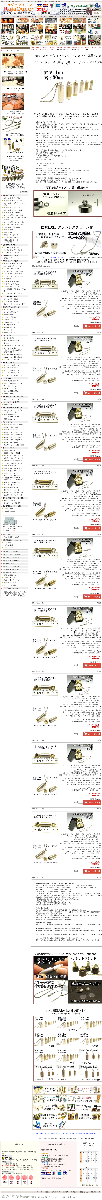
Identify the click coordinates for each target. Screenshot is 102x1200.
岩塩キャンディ (9, 258)
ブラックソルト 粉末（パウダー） (15, 271)
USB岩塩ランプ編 (9, 577)
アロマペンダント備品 (11, 442)
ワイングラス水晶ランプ (11, 373)
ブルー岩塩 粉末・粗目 (11, 281)
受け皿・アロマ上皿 (10, 388)
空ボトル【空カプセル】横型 (13, 468)
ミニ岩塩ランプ (9, 309)
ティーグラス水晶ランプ (11, 370)
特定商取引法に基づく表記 (11, 569)
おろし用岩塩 (8, 232)
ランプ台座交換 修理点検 (11, 391)
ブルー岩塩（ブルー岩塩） (12, 227)
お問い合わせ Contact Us (11, 588)
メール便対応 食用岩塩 (11, 237)
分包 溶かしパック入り (11, 284)
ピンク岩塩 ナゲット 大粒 (13, 210)
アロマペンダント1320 (11, 429)
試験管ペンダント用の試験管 (13, 460)
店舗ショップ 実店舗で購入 (12, 557)
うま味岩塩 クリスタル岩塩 (13, 250)
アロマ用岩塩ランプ (10, 327)
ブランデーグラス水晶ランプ (13, 375)
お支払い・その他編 (10, 585)
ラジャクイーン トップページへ (13, 51)
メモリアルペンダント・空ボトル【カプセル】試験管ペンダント (63, 47)
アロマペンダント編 (10, 582)
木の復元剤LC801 (9, 511)
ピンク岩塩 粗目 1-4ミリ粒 (13, 200)
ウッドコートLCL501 (10, 508)
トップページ (17, 16)
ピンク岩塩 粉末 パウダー (13, 198)
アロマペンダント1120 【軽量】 (14, 424)
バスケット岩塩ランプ (11, 317)
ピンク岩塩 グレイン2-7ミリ (13, 266)
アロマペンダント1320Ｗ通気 (13, 437)
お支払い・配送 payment (11, 554)
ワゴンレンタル (9, 547)
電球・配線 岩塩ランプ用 (11, 381)
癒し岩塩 (6, 343)
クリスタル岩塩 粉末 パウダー (14, 215)
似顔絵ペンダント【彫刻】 (12, 453)
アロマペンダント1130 (11, 427)
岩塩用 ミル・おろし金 (11, 235)
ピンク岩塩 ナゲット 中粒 (13, 207)
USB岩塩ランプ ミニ (11, 320)
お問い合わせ (62, 16)
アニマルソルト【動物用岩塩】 (13, 357)
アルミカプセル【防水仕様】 (13, 482)
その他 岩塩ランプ (10, 332)
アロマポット (8, 330)
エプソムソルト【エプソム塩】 (13, 293)
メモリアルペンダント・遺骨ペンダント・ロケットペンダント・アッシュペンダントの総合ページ (66, 1133)
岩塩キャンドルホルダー (11, 340)
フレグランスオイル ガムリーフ (14, 399)
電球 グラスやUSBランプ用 (13, 383)
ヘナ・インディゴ (10, 404)
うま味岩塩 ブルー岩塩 (11, 252)
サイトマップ (84, 16)
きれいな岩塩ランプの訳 (11, 537)
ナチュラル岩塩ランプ (11, 312)
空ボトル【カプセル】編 (11, 580)
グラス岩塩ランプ (9, 325)
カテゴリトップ (36, 47)
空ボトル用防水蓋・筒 (11, 487)
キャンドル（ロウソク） (11, 386)
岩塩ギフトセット (9, 500)
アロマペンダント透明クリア (13, 440)
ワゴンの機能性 (9, 545)
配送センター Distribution (11, 560)
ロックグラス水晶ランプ (11, 365)
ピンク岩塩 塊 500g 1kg (12, 212)
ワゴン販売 (7, 542)
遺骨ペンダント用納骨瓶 (11, 490)
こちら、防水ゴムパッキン (56, 257)
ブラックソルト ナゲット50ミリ (14, 276)
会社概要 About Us (10, 551)
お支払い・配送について (30, 16)
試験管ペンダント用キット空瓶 (13, 458)
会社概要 (44, 16)
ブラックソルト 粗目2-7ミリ (13, 273)
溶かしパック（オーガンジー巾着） (15, 304)
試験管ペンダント (9, 450)
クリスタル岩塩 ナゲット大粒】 (14, 224)
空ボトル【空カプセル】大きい (13, 471)
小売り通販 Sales (8, 563)
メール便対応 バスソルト (12, 286)
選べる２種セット (9, 279)
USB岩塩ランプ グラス (11, 322)
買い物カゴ (52, 16)
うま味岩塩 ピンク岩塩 (11, 247)
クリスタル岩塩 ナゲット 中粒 (14, 222)
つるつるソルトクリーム (11, 301)
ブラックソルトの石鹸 (11, 299)
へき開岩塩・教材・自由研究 (13, 354)
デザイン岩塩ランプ (10, 314)
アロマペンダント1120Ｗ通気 (13, 435)
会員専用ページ (95, 16)
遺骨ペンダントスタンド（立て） (14, 492)
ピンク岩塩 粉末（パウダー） (13, 263)
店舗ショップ (73, 16)
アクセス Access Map (11, 566)
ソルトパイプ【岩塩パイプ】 (13, 359)
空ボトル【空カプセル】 (11, 466)
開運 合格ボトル (9, 419)
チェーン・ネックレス (11, 485)
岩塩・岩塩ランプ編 (10, 575)
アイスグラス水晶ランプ (11, 367)
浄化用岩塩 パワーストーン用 (13, 345)
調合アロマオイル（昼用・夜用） (14, 445)
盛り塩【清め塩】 (9, 338)
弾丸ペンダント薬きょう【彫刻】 (14, 455)
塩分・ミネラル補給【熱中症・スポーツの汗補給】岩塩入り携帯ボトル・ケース (13, 350)
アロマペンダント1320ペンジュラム (15, 432)
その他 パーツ (9, 393)
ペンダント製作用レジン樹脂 (13, 463)
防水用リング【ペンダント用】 (13, 495)
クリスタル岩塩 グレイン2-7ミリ (14, 268)
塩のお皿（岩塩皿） (10, 230)
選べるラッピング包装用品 (12, 503)
